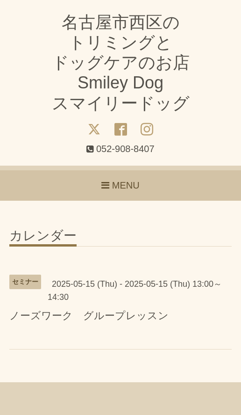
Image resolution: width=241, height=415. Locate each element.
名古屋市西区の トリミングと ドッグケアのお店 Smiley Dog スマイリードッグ (121, 63)
